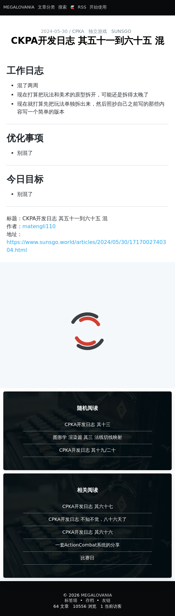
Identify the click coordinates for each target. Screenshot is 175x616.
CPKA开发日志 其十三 (87, 424)
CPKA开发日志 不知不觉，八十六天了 (87, 519)
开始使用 (98, 7)
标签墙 (71, 600)
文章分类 (46, 7)
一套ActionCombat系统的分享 (87, 545)
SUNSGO (121, 31)
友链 (106, 600)
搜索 (62, 7)
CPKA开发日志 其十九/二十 (87, 450)
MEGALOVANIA (19, 7)
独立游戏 (97, 31)
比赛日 (87, 557)
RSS (82, 7)
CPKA (78, 31)
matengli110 (39, 226)
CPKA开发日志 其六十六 (87, 532)
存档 (90, 600)
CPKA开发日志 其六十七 (87, 506)
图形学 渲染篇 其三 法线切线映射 (87, 437)
